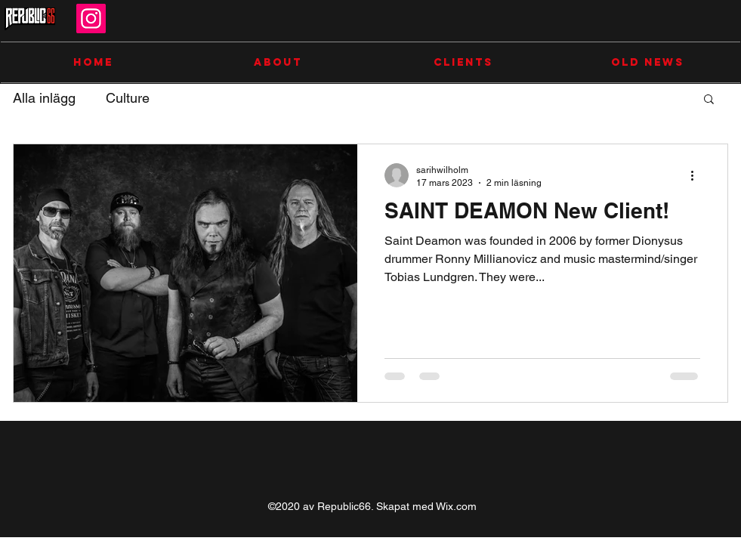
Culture (128, 98)
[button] (709, 100)
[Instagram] (91, 18)
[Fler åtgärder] (698, 175)
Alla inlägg (44, 98)
